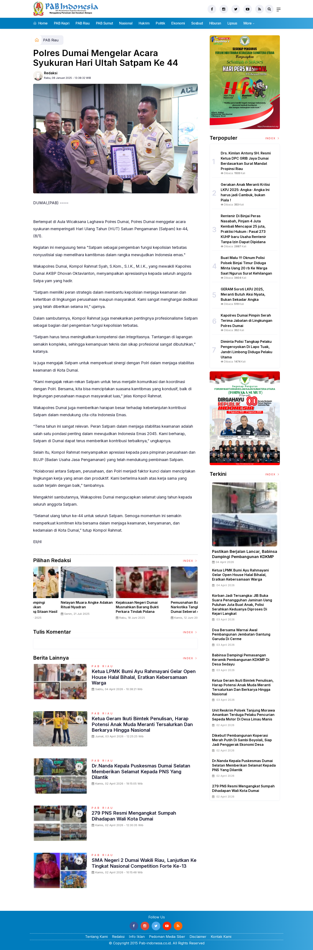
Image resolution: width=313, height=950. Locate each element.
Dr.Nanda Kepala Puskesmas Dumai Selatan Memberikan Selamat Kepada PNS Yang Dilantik (141, 771)
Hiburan (215, 23)
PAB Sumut (104, 23)
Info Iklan (137, 936)
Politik (160, 23)
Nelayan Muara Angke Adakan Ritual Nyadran (170, 604)
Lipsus (232, 23)
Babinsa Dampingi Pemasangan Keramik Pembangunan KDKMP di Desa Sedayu (240, 659)
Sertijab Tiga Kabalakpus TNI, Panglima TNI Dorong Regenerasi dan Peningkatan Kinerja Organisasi (59, 609)
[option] (60, 594)
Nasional (125, 23)
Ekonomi (178, 23)
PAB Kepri (62, 23)
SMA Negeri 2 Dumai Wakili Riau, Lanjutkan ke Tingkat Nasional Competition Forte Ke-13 (144, 863)
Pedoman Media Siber (167, 936)
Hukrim (144, 23)
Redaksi (50, 73)
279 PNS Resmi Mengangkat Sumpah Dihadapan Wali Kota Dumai (134, 815)
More (247, 23)
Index (190, 560)
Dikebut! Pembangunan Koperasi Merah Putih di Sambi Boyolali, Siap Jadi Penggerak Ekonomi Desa (242, 740)
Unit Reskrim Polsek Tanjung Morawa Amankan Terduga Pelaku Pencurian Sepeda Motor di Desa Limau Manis (243, 715)
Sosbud (197, 23)
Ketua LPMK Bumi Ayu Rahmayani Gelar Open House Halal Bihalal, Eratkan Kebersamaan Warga (144, 677)
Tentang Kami (96, 936)
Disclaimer (198, 936)
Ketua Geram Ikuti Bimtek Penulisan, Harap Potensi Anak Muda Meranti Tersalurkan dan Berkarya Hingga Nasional (142, 724)
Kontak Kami (221, 936)
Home (40, 23)
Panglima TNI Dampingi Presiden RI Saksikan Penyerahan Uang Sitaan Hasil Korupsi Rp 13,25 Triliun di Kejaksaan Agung (115, 611)
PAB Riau (82, 23)
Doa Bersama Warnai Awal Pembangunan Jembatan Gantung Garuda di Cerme (241, 634)
